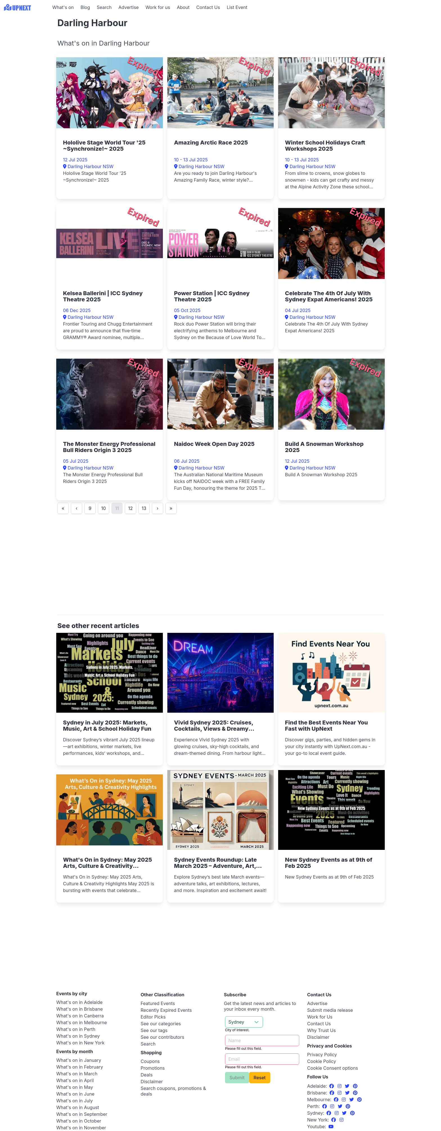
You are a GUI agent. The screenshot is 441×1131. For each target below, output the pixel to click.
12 (130, 508)
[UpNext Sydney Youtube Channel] (331, 1126)
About (183, 7)
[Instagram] (340, 1086)
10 (103, 508)
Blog (85, 7)
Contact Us (208, 7)
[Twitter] (348, 1086)
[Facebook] (332, 1086)
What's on (63, 7)
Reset (260, 1077)
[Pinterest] (355, 1086)
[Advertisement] (25, 50)
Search (104, 7)
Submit (237, 1077)
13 (144, 508)
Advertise (128, 7)
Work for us (157, 7)
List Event (237, 7)
